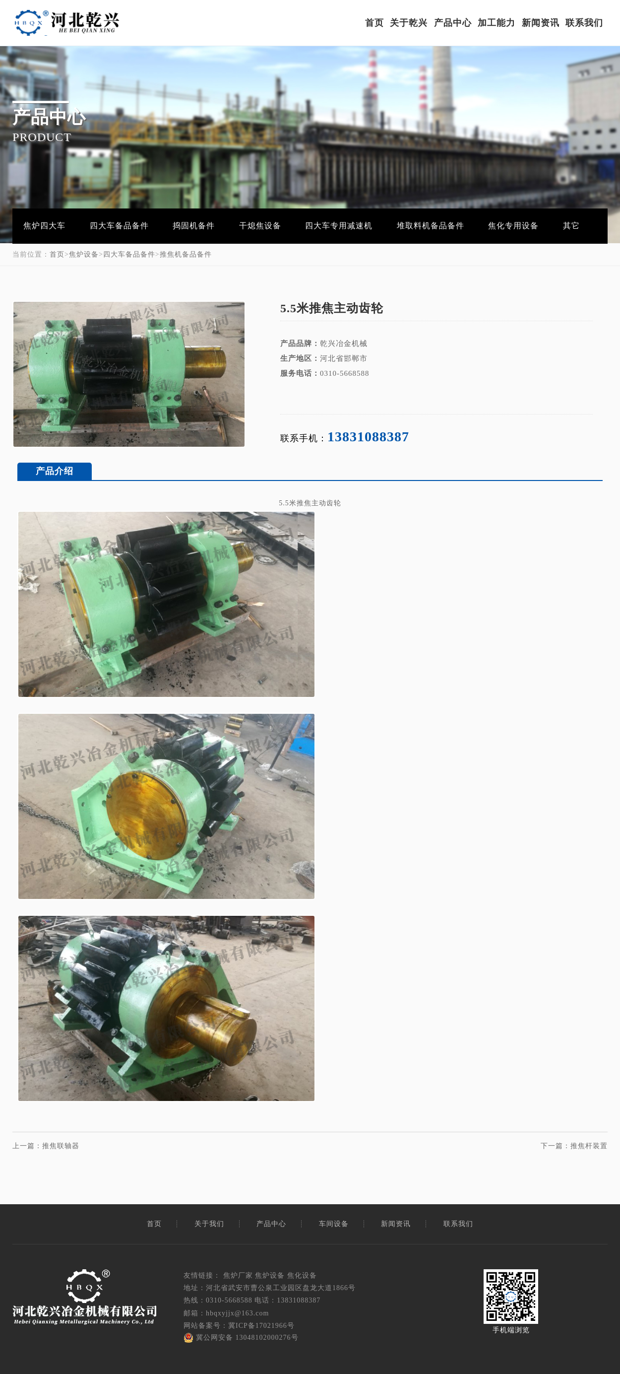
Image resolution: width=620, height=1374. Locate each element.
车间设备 (334, 1224)
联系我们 (584, 23)
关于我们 (209, 1224)
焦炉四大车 (44, 225)
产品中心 (453, 23)
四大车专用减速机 (338, 225)
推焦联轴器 (60, 1146)
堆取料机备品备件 (430, 225)
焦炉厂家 (238, 1275)
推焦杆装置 (589, 1146)
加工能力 (496, 23)
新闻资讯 (540, 23)
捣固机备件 (194, 225)
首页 (374, 23)
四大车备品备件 (119, 225)
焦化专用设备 (513, 225)
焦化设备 (302, 1275)
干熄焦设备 (260, 225)
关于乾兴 (409, 23)
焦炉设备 (84, 254)
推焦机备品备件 (186, 254)
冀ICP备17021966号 (261, 1325)
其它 (571, 225)
